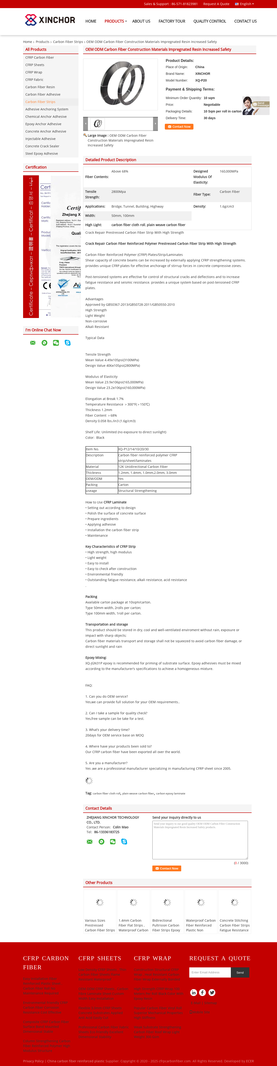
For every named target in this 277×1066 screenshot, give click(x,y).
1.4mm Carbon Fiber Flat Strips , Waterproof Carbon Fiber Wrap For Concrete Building (133, 930)
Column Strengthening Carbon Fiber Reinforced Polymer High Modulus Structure (46, 1046)
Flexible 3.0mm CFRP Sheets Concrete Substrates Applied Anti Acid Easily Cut (100, 1013)
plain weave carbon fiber (138, 793)
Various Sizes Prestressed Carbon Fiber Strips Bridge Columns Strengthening (100, 930)
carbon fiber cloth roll (106, 793)
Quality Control (209, 21)
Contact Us (245, 21)
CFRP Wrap (33, 72)
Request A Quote (216, 4)
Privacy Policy (33, 1061)
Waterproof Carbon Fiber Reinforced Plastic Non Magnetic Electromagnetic (201, 930)
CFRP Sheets (34, 65)
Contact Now (181, 127)
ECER (250, 1061)
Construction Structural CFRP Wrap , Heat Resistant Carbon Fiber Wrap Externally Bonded (157, 974)
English (247, 4)
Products (114, 21)
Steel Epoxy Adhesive (41, 154)
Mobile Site (199, 1012)
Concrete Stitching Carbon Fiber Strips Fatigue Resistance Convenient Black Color (235, 930)
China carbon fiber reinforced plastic (76, 1061)
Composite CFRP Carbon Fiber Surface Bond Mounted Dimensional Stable (46, 1027)
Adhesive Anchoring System (46, 109)
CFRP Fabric (34, 80)
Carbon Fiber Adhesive (42, 95)
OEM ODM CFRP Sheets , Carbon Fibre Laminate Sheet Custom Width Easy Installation (103, 994)
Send (240, 972)
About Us (141, 21)
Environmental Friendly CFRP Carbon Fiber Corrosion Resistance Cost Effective (45, 1008)
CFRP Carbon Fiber (39, 58)
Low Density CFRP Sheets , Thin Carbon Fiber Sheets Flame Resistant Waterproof (102, 974)
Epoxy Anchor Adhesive (43, 124)
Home (90, 21)
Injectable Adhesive (40, 139)
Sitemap (210, 1003)
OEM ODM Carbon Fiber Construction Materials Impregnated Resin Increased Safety (121, 140)
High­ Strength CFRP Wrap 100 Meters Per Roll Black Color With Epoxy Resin (159, 994)
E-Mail (196, 1003)
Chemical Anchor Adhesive (46, 117)
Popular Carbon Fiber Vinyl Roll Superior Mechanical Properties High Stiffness (158, 1013)
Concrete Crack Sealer (42, 146)
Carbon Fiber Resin (40, 87)
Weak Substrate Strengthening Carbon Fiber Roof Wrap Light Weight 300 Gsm (157, 1032)
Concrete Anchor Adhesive (45, 131)
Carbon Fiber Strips (68, 42)
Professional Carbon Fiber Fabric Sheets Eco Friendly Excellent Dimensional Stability (103, 1032)
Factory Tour (172, 21)
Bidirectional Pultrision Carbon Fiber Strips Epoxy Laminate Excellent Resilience (166, 930)
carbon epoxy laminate (170, 793)
